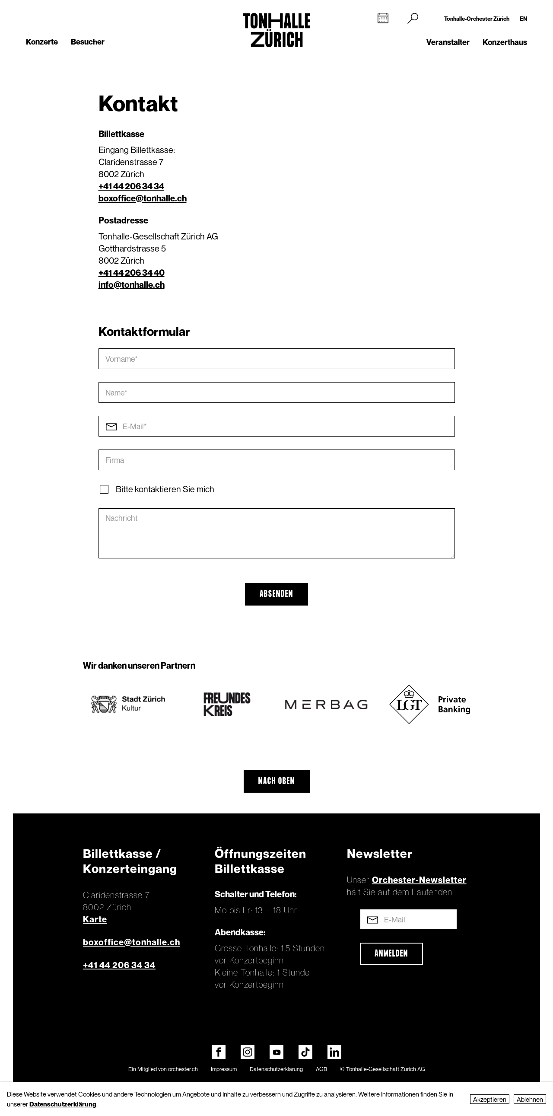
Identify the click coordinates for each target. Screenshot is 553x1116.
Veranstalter (448, 42)
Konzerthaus (505, 42)
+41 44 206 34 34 (131, 186)
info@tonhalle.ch (132, 285)
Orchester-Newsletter (419, 880)
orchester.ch (183, 1068)
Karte (95, 919)
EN (523, 18)
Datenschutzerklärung (276, 1068)
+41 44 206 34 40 (132, 273)
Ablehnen (530, 1099)
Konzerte (42, 41)
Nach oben (276, 781)
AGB (321, 1068)
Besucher (88, 41)
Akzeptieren (489, 1099)
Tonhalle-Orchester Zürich (476, 18)
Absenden (276, 594)
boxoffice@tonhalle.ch (143, 198)
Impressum (224, 1068)
